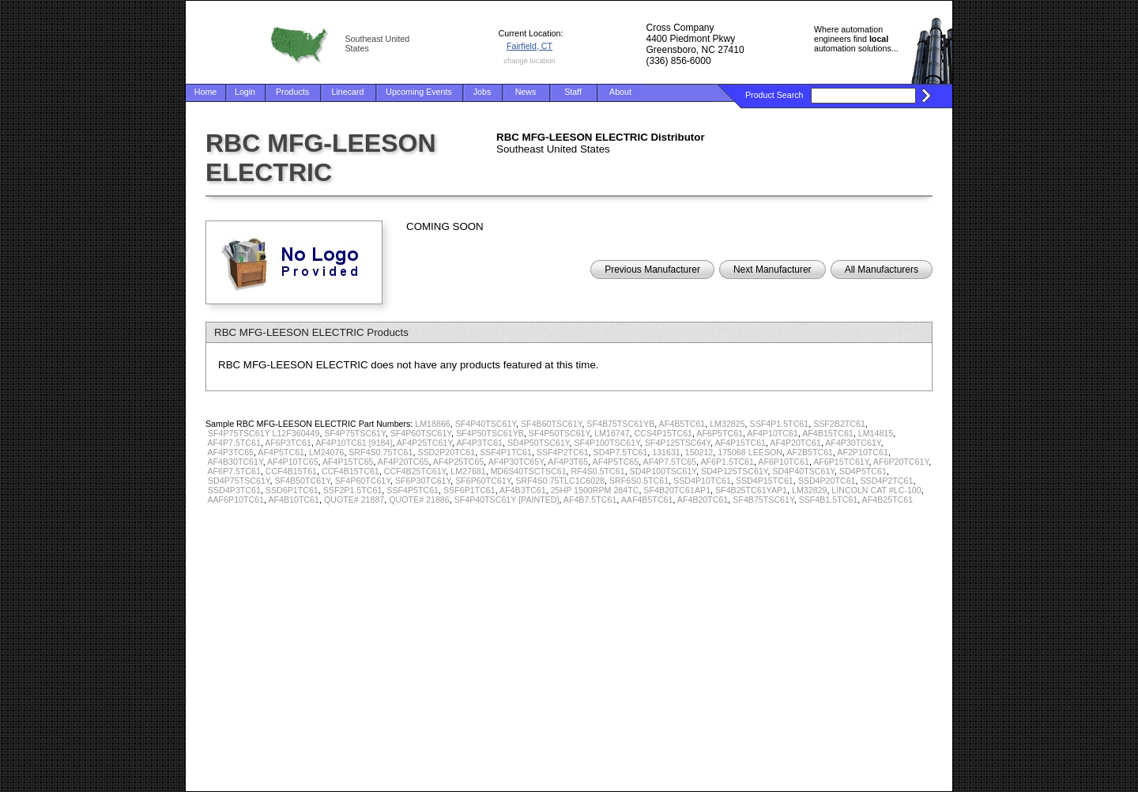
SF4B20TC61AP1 (676, 490)
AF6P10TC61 (783, 461)
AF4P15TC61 (740, 442)
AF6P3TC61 (288, 442)
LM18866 (432, 423)
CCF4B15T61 (291, 471)
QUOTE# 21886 (419, 499)
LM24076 (326, 452)
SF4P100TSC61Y (606, 442)
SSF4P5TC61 (412, 490)
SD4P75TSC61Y (239, 480)
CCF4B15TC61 (350, 471)
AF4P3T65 (568, 461)
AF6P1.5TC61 (727, 461)
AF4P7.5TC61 (234, 442)
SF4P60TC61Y (362, 480)
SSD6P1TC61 (292, 490)
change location (529, 61)
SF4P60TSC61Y (420, 433)
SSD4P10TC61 (702, 480)
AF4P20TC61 (795, 442)
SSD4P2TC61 (886, 480)
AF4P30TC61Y (852, 442)
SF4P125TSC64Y (677, 442)
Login (245, 91)
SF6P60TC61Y (483, 480)
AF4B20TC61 (703, 499)
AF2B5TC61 (809, 452)
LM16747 (611, 433)
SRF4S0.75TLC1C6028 (560, 480)
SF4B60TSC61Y (551, 423)
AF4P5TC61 (281, 452)
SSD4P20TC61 (827, 480)
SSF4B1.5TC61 (828, 499)
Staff (573, 91)
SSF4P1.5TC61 (779, 423)
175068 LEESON (750, 452)
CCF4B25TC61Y (415, 471)
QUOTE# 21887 (354, 499)
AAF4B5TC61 (647, 499)
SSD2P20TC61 (446, 452)
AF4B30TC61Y (234, 461)
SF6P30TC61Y (422, 480)
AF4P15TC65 (348, 461)
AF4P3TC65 (230, 452)
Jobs (482, 91)
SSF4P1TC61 (506, 452)
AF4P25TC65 (458, 461)
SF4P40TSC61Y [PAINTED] (507, 499)
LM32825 (727, 423)
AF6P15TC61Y (841, 461)
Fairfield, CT (529, 46)
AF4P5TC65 (616, 461)
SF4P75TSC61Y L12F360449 (263, 433)
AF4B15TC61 (828, 433)
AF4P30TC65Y (516, 461)
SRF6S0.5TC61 (639, 480)
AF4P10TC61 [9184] (353, 442)
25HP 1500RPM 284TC (595, 490)
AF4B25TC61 (888, 499)
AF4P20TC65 (403, 461)
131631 (666, 452)
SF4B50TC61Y (302, 480)
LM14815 (875, 433)
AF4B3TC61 (522, 490)
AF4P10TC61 (772, 433)
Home (205, 91)
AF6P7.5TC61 (234, 471)
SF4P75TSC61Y (354, 433)
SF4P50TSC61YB (490, 433)
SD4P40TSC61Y (804, 471)
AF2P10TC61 (862, 452)
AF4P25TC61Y (424, 442)
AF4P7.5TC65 (670, 461)
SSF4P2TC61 (563, 452)
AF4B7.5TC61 (590, 499)
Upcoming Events (419, 91)
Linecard (348, 91)
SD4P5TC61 (863, 471)
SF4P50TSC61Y (559, 433)
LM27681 (467, 471)
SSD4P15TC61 (764, 480)
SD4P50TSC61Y (538, 442)
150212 (699, 452)
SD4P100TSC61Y (663, 471)
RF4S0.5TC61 (598, 471)
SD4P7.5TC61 (620, 452)
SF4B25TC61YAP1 (751, 490)
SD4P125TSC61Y (734, 471)
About (620, 91)
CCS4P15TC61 (663, 433)
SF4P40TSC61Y (485, 423)
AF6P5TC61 (719, 433)
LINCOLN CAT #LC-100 (876, 490)
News (526, 91)
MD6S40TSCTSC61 (529, 471)
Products (292, 91)
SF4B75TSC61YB (620, 423)
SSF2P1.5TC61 (352, 490)
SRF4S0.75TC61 (381, 452)
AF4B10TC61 (293, 499)
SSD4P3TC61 (234, 490)
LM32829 (809, 490)
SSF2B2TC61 (839, 423)
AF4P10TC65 (292, 461)
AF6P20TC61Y (901, 461)
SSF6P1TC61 (469, 490)
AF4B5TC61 (682, 423)
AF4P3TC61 (479, 442)
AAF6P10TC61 (235, 499)
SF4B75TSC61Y (763, 499)
